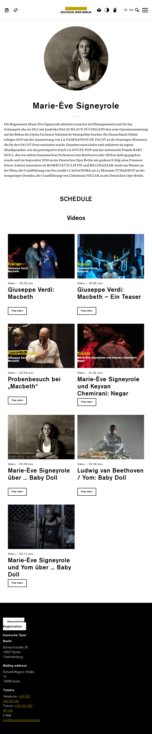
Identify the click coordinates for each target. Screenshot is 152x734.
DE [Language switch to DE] (125, 10)
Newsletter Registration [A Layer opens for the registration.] (13, 624)
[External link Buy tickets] (15, 10)
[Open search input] (137, 10)
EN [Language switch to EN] (131, 10)
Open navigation (145, 10)
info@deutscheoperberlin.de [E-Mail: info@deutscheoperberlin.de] (21, 720)
